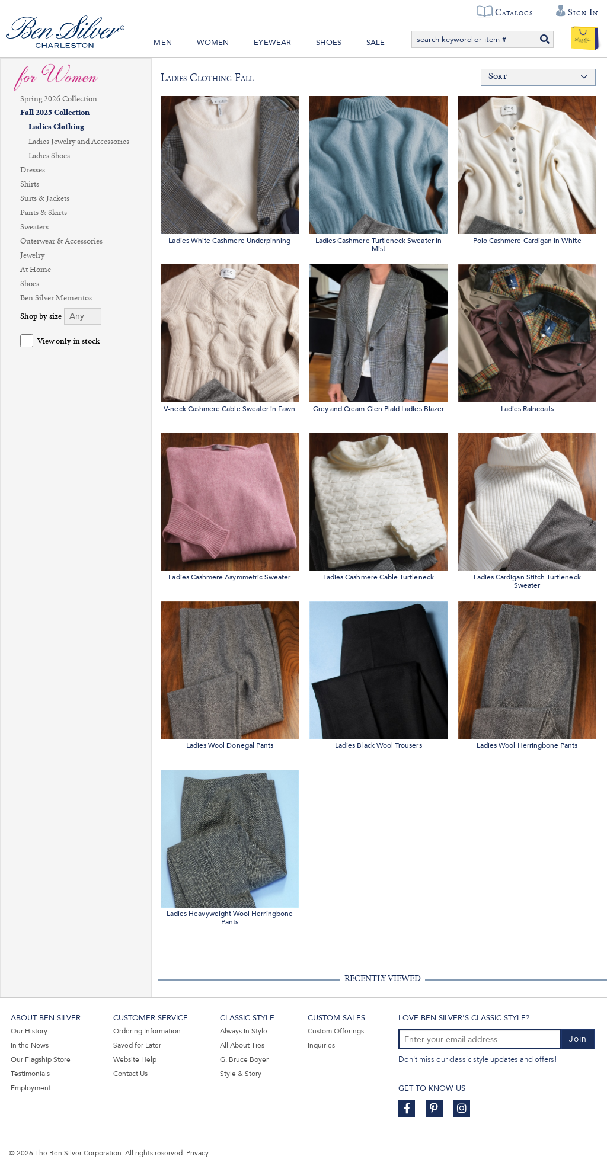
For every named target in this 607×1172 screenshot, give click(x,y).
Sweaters (34, 227)
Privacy (197, 1153)
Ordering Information (147, 1031)
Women (213, 42)
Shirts (29, 184)
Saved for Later (137, 1045)
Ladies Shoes (49, 156)
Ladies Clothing (56, 127)
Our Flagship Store (41, 1059)
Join (578, 1039)
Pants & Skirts (43, 213)
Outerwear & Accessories (61, 241)
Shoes (328, 42)
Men (163, 42)
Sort (497, 76)
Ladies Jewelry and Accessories (78, 141)
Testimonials (30, 1073)
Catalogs (513, 12)
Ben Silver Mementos (56, 298)
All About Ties (242, 1045)
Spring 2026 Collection (58, 99)
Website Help (134, 1059)
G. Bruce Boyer (244, 1059)
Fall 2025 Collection (55, 113)
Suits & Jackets (44, 198)
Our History (29, 1031)
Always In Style (243, 1031)
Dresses (32, 170)
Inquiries (321, 1045)
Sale (375, 42)
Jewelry (32, 255)
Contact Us (130, 1073)
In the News (30, 1045)
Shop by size (41, 317)
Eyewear (272, 42)
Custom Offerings (336, 1031)
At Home (35, 269)
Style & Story (240, 1073)
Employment (31, 1088)
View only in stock (68, 341)
